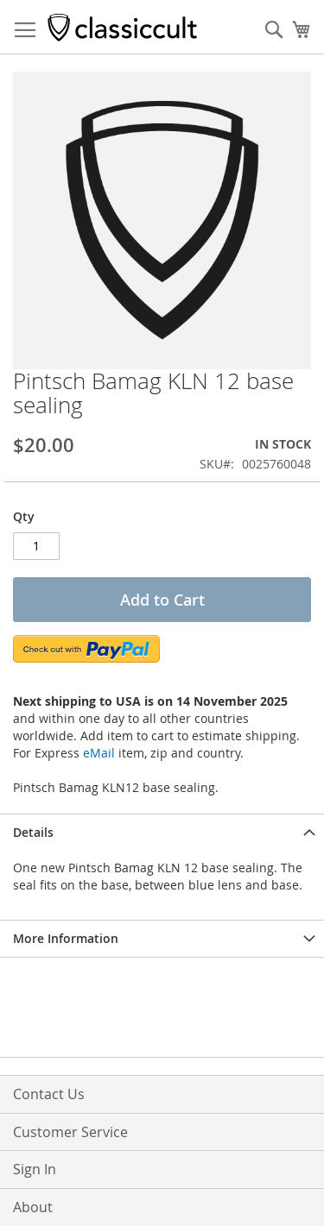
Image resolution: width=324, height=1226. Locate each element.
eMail (99, 753)
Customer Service (70, 1131)
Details (33, 832)
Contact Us (49, 1094)
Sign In (34, 1169)
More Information (65, 938)
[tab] (162, 832)
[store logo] (122, 27)
